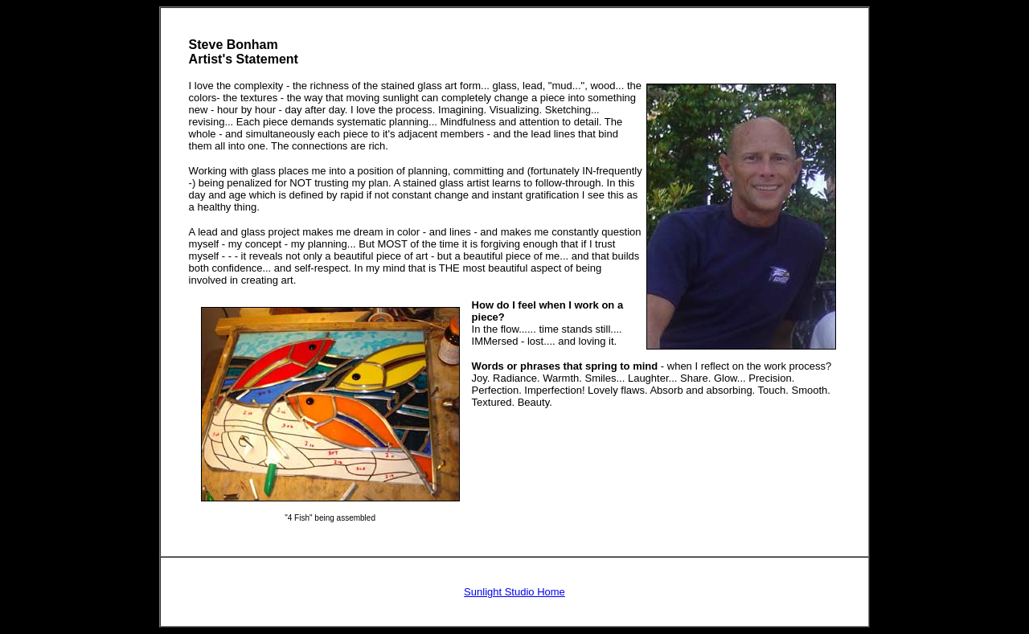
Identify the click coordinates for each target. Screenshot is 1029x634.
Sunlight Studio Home (514, 592)
